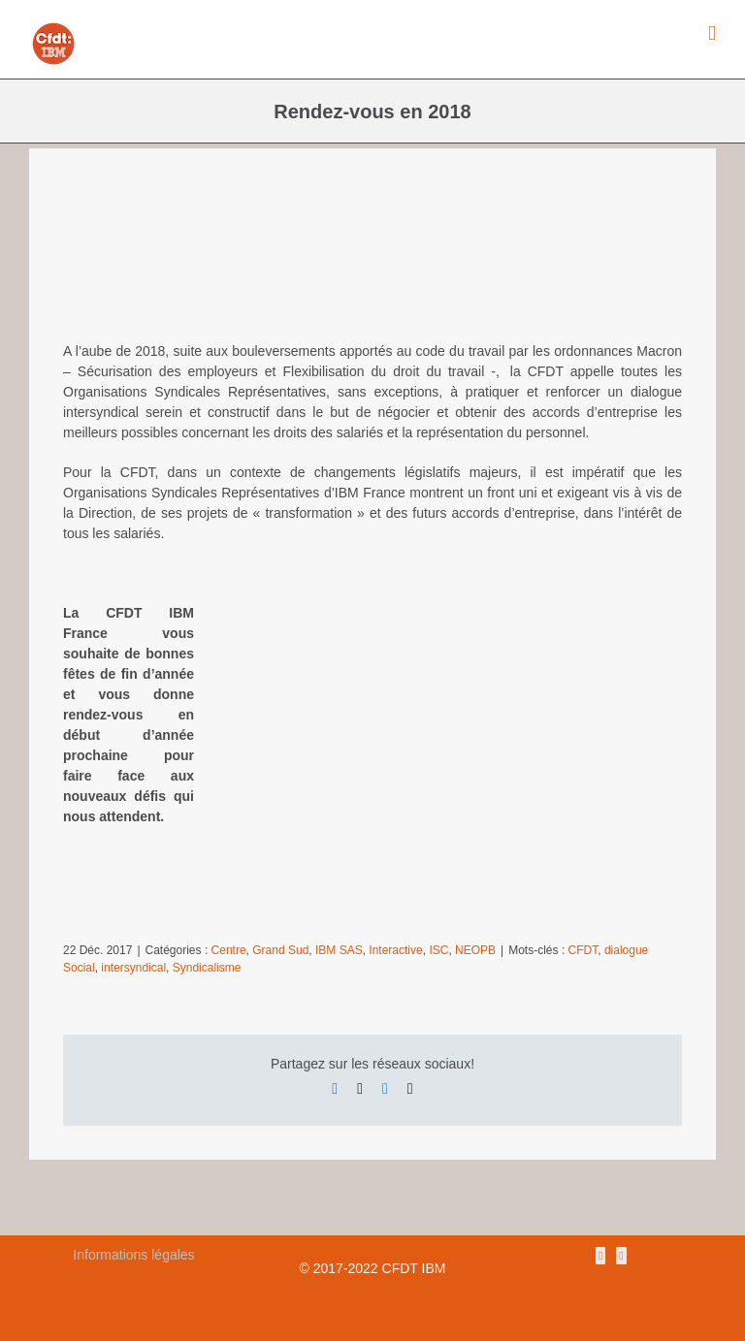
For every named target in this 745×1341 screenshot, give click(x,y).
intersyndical (133, 967)
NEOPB (475, 950)
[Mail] (621, 1255)
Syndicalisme (207, 967)
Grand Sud (280, 950)
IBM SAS (339, 950)
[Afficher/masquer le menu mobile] (712, 33)
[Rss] (600, 1255)
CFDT (583, 950)
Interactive (395, 950)
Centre (228, 950)
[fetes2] (372, 262)
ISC (438, 950)
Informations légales (133, 1254)
